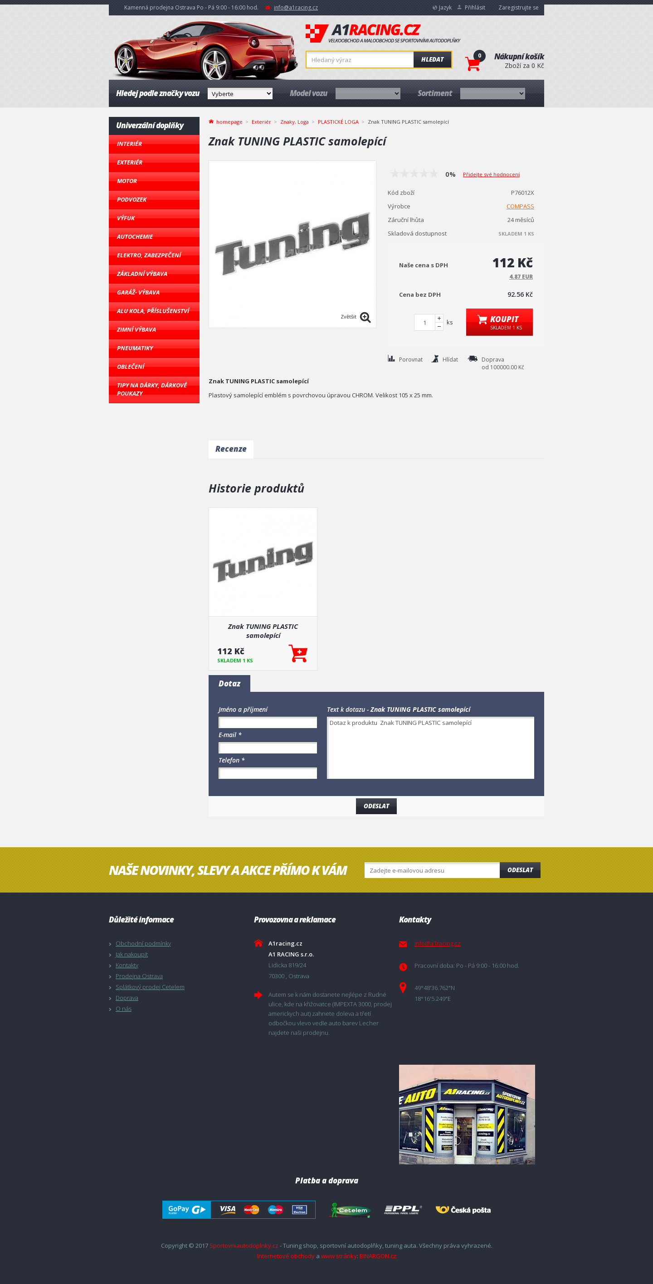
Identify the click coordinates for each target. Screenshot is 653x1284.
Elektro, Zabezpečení (149, 255)
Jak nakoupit (132, 954)
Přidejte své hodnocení (491, 174)
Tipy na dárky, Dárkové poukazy (152, 389)
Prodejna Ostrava (139, 976)
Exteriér (129, 162)
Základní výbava (142, 274)
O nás (124, 1008)
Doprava (127, 998)
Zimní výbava (136, 329)
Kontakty (127, 965)
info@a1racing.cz (296, 7)
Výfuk (126, 218)
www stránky (339, 1256)
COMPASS (520, 206)
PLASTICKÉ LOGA (338, 121)
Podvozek (131, 199)
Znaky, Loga (294, 121)
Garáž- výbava (138, 292)
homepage (229, 121)
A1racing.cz (383, 33)
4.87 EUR (521, 276)
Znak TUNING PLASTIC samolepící (263, 631)
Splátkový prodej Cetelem (150, 987)
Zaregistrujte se (518, 7)
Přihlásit (475, 7)
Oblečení (130, 366)
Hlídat (450, 359)
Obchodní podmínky (143, 943)
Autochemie (135, 236)
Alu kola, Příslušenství (153, 311)
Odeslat (520, 870)
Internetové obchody (286, 1256)
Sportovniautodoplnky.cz (244, 1245)
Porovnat (411, 359)
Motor (127, 181)
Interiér (129, 144)
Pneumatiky (135, 348)
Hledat (432, 59)
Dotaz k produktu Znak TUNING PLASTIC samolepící (430, 748)
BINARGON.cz (378, 1256)
